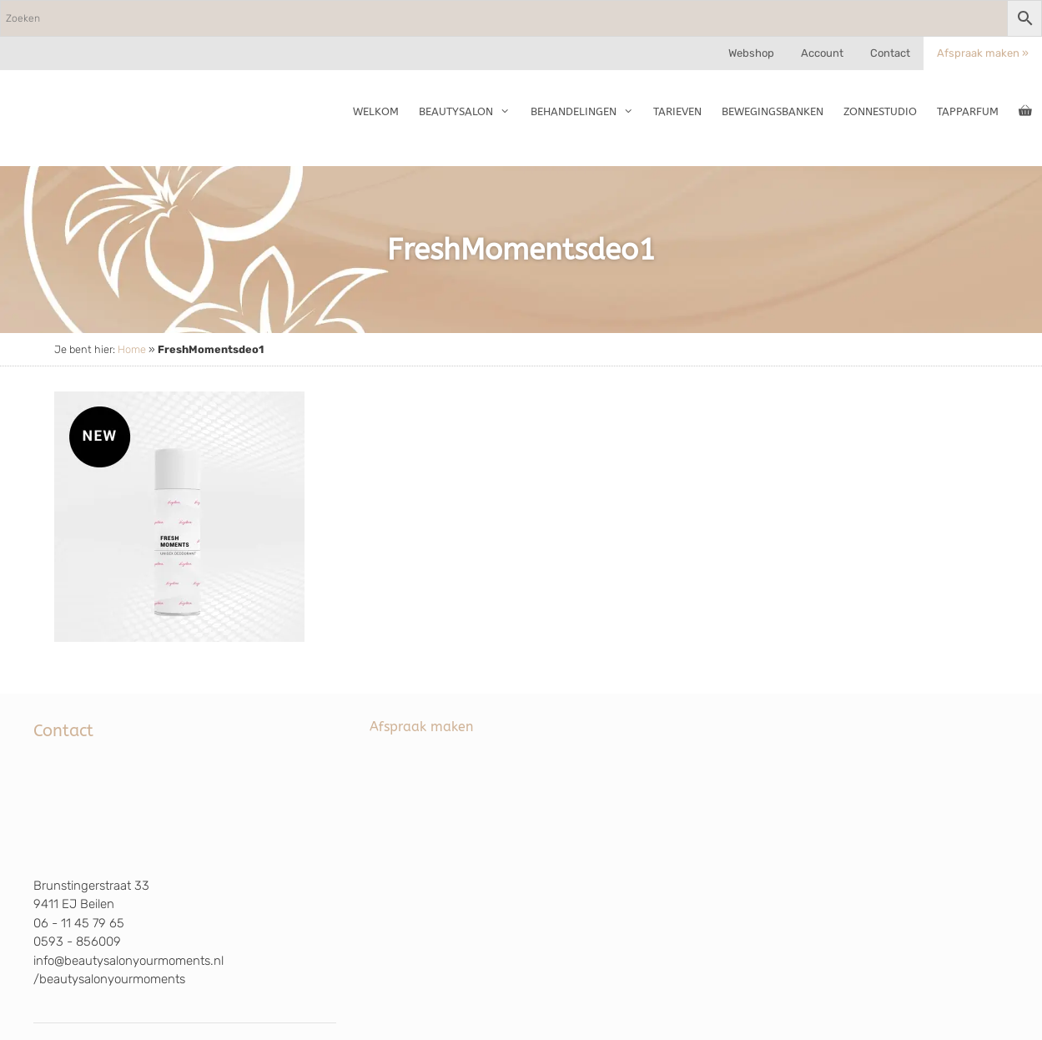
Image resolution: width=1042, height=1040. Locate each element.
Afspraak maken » (983, 53)
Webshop (751, 53)
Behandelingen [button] (587, 112)
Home (132, 349)
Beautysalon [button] (469, 112)
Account (822, 53)
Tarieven (677, 111)
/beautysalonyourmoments (109, 979)
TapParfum (968, 111)
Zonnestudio (880, 111)
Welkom (376, 111)
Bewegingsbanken (772, 111)
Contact (890, 53)
